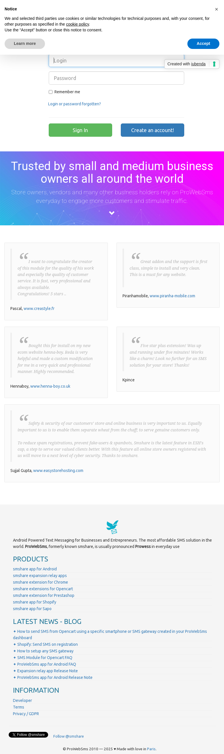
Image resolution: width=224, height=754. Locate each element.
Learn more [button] (25, 43)
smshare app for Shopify (34, 602)
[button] (216, 9)
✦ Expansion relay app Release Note (45, 671)
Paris (151, 749)
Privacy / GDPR (26, 713)
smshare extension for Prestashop (43, 595)
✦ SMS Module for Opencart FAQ (42, 657)
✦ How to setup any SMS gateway (43, 651)
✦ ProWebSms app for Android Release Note (53, 677)
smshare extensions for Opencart (43, 589)
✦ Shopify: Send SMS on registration (45, 644)
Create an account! (152, 130)
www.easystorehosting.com (58, 470)
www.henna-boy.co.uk (50, 386)
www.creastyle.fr (39, 308)
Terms (18, 707)
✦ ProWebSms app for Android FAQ (44, 664)
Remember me (64, 92)
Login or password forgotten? (74, 104)
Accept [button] (203, 43)
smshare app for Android (35, 569)
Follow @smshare (68, 736)
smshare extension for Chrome (40, 582)
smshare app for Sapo (32, 608)
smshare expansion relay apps (40, 575)
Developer (22, 700)
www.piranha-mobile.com (172, 296)
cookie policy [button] (77, 24)
